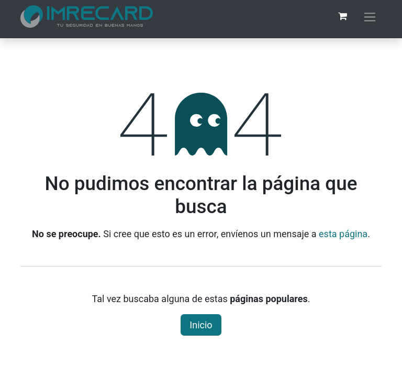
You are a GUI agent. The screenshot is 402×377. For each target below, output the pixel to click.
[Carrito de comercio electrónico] (342, 16)
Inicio (200, 324)
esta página (343, 233)
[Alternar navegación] (370, 16)
